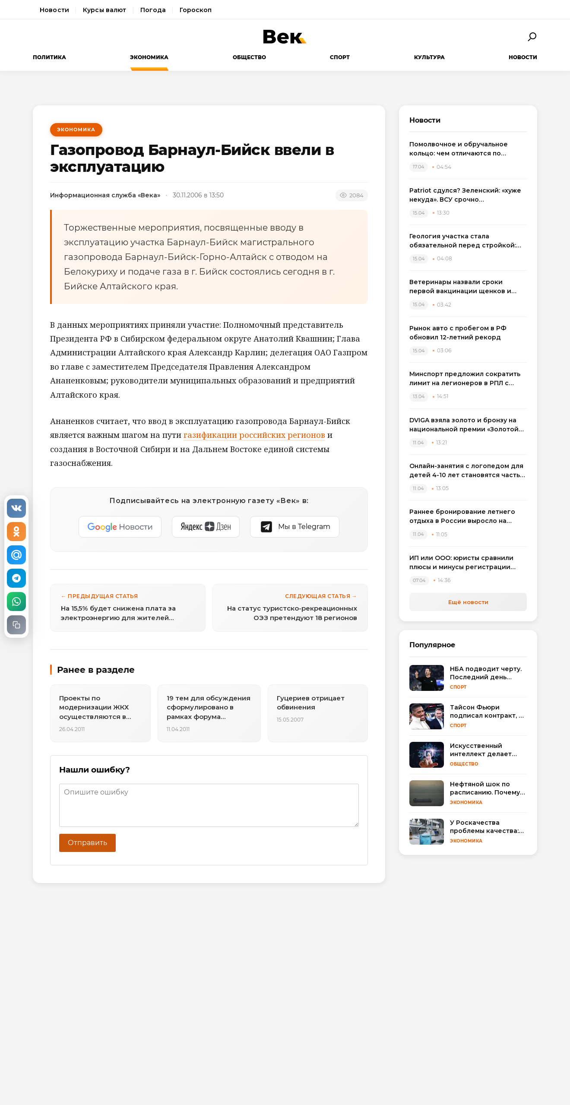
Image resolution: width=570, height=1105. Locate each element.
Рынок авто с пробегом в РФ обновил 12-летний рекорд (458, 332)
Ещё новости (468, 601)
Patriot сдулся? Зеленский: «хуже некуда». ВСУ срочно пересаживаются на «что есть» (465, 195)
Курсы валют (105, 10)
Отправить (87, 843)
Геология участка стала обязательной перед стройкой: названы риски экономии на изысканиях (462, 241)
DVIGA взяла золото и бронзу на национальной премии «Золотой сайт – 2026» (464, 425)
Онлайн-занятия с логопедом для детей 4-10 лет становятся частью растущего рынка (467, 471)
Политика (49, 57)
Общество (249, 57)
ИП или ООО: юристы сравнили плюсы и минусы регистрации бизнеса (461, 563)
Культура (429, 57)
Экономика (149, 57)
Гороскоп (196, 10)
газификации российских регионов (254, 435)
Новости (54, 10)
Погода (153, 10)
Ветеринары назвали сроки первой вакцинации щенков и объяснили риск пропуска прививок (460, 287)
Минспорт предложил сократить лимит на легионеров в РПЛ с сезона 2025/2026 (464, 379)
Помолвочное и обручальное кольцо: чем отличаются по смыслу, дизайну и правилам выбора (458, 149)
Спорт (340, 57)
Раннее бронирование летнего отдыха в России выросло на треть (462, 517)
